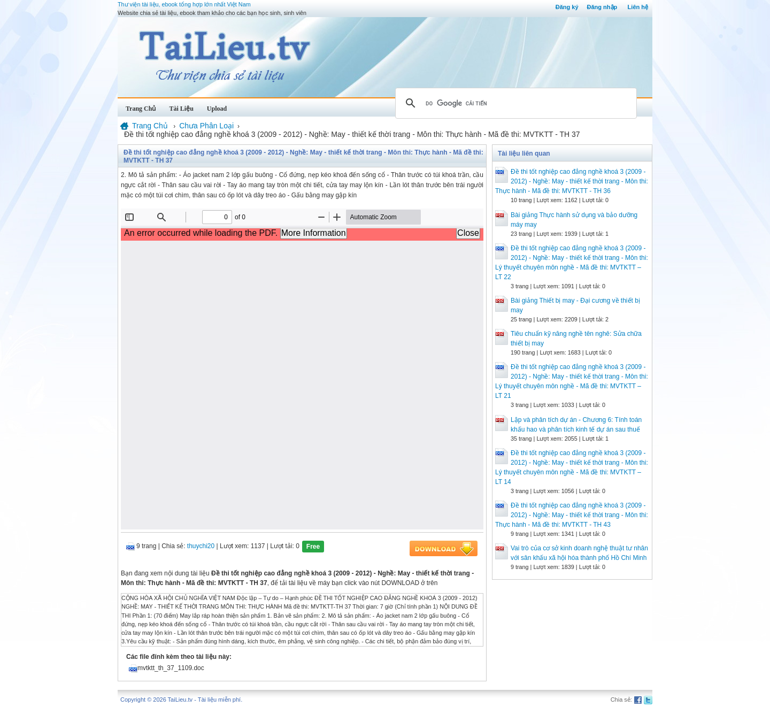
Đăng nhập (602, 7)
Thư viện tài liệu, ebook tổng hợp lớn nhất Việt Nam (184, 4)
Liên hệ (638, 7)
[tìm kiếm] (514, 103)
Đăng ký (567, 7)
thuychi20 (200, 546)
